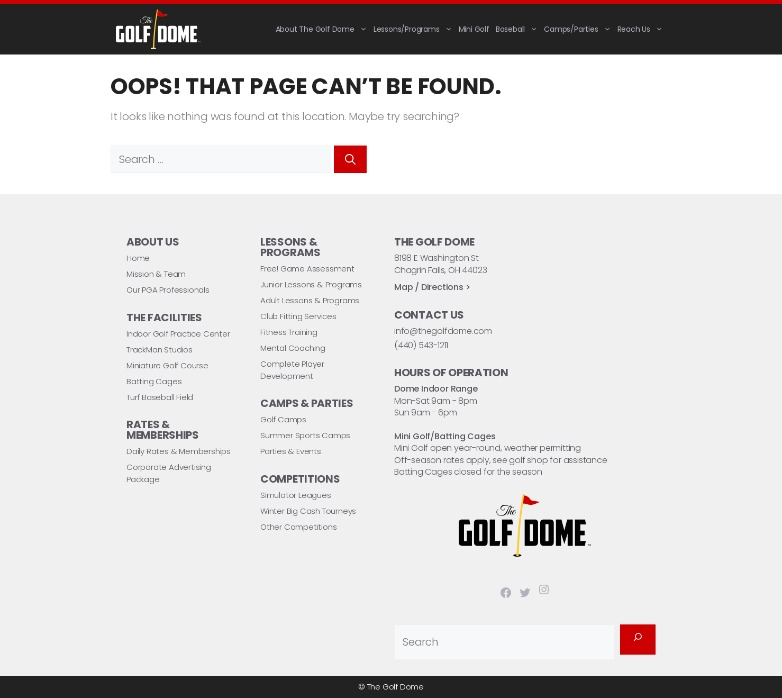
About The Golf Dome (323, 29)
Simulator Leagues (295, 495)
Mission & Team (156, 273)
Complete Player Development (292, 370)
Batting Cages (153, 381)
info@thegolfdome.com (443, 331)
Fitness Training (288, 332)
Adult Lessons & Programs (309, 300)
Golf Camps (283, 419)
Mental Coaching (292, 347)
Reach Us (641, 29)
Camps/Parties (579, 29)
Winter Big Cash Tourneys (308, 510)
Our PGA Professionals (168, 289)
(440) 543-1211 (421, 345)
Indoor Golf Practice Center (178, 333)
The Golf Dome (395, 686)
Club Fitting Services (298, 316)
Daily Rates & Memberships (178, 451)
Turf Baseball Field (159, 397)
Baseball (518, 29)
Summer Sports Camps (305, 435)
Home (138, 258)
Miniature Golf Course (167, 365)
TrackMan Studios (159, 349)
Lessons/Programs (415, 29)
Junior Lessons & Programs (311, 284)
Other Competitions (298, 526)
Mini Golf (474, 29)
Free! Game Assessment (307, 268)
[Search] (350, 159)
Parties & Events (290, 451)
